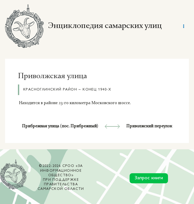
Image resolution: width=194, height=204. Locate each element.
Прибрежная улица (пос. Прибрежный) (60, 126)
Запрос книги (149, 178)
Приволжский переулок (149, 126)
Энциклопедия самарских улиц (105, 26)
